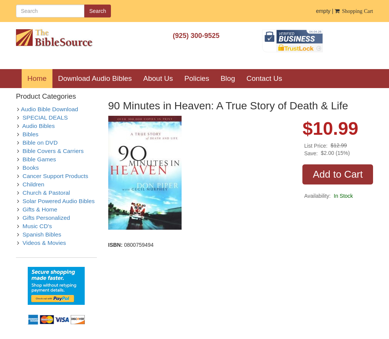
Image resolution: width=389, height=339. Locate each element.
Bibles (30, 134)
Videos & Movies (44, 243)
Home (39, 78)
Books (30, 167)
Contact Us (264, 78)
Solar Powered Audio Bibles (58, 201)
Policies (196, 78)
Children (33, 184)
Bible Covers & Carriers (53, 151)
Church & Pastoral (46, 192)
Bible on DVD (39, 142)
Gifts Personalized (46, 217)
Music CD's (37, 226)
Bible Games (39, 159)
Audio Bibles (38, 126)
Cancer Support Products (55, 176)
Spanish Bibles (41, 234)
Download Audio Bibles (95, 78)
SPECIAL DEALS (45, 117)
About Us (158, 78)
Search (97, 11)
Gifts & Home (39, 209)
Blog (228, 78)
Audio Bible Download (49, 109)
